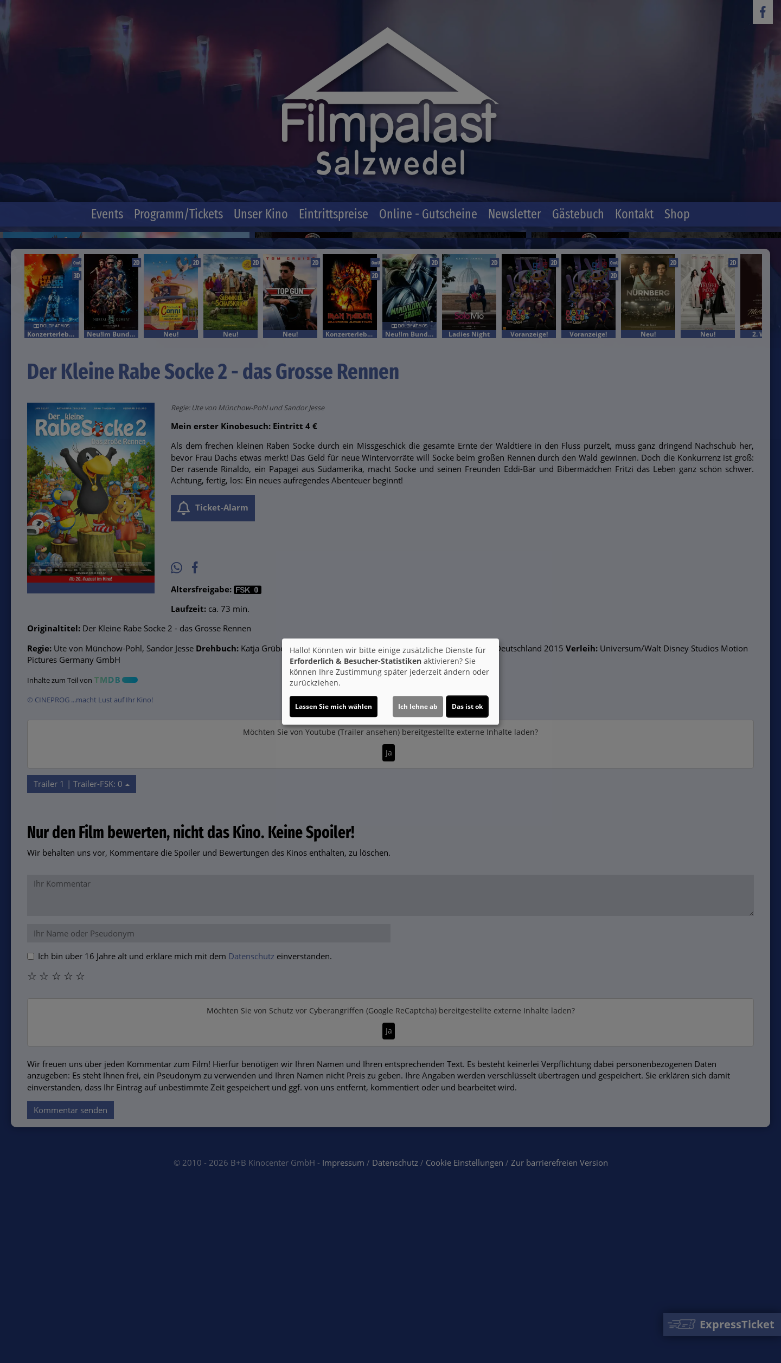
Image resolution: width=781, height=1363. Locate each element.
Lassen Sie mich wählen (333, 706)
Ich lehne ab (418, 706)
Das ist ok (467, 706)
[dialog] (390, 681)
